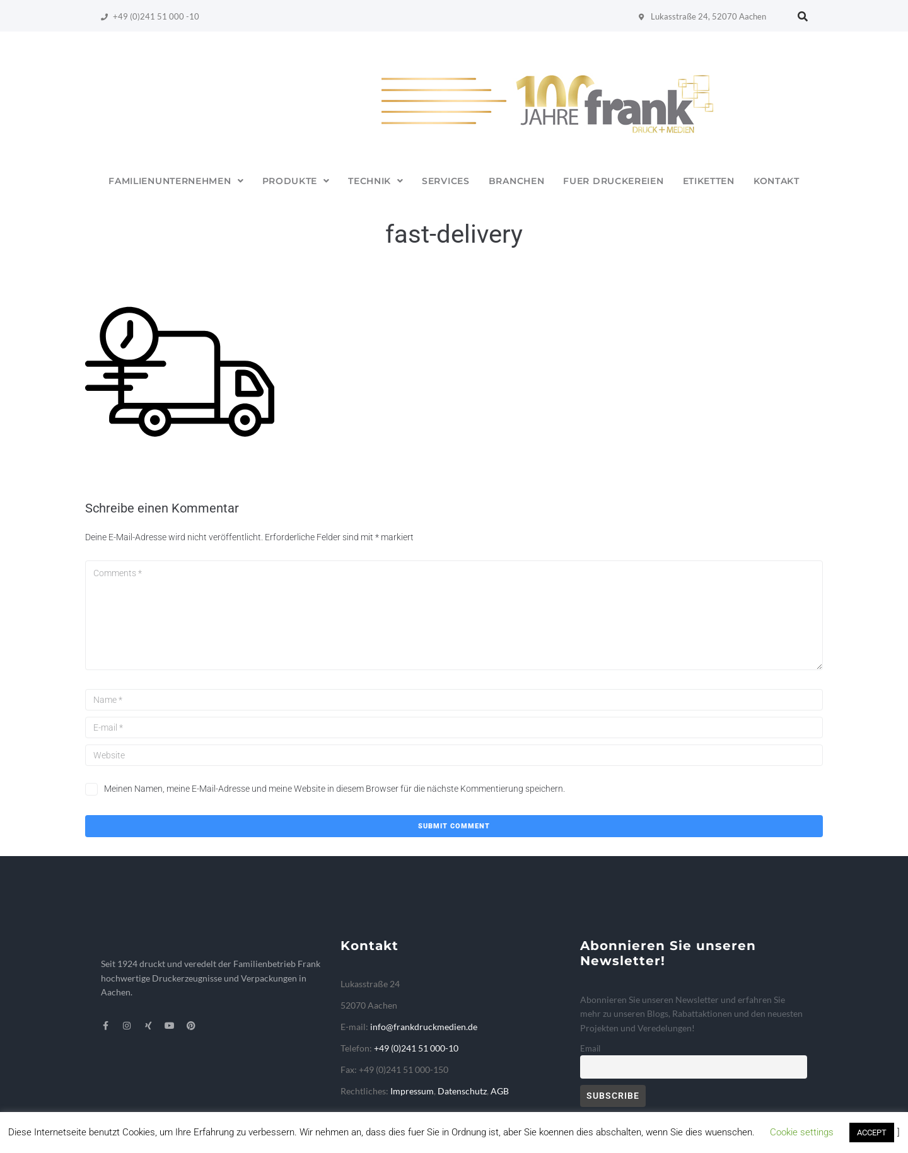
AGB (500, 1091)
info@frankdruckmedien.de (423, 1026)
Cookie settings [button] (802, 1132)
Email (590, 1048)
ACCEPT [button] (872, 1132)
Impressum (412, 1091)
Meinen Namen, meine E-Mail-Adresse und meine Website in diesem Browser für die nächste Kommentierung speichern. (334, 789)
